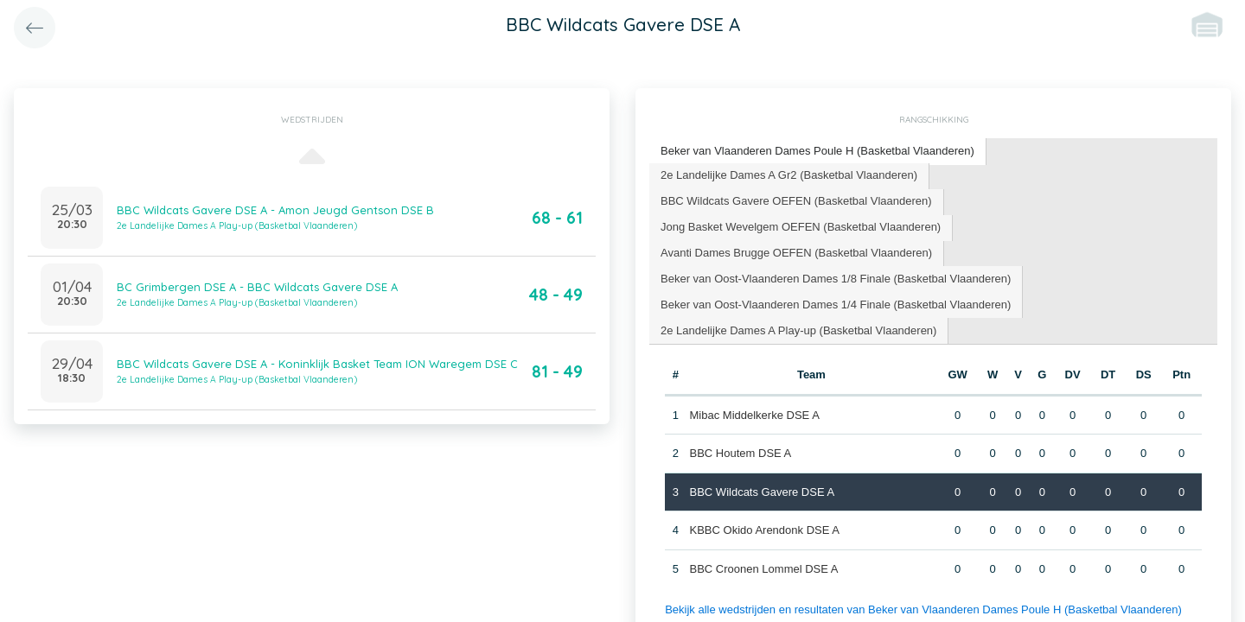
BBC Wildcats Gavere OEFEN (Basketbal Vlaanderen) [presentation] (796, 200)
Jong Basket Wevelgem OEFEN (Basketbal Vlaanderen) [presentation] (801, 226)
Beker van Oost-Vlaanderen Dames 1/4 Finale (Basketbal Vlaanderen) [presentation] (836, 304)
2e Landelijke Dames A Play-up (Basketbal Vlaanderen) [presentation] (798, 330)
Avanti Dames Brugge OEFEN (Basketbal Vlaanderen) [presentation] (796, 252)
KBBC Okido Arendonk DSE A (765, 530)
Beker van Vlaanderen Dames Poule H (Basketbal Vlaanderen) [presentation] (817, 150)
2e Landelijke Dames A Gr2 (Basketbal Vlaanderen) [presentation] (789, 174)
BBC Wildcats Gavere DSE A (762, 492)
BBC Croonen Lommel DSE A (764, 568)
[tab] (817, 151)
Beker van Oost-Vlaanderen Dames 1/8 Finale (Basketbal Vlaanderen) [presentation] (836, 278)
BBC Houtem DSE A (741, 453)
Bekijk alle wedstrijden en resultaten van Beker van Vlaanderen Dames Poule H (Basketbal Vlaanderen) (923, 609)
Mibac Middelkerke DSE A (755, 415)
